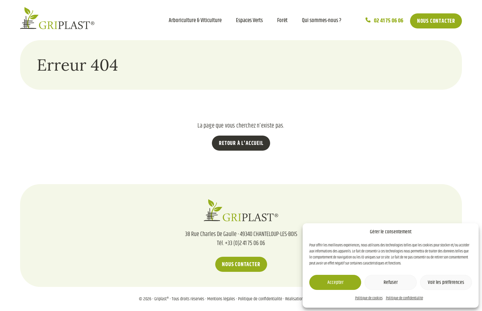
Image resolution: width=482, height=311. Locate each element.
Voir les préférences (446, 282)
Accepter (335, 282)
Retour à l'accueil (241, 143)
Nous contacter (436, 21)
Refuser (391, 282)
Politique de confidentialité (404, 298)
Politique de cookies (369, 298)
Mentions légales (221, 299)
